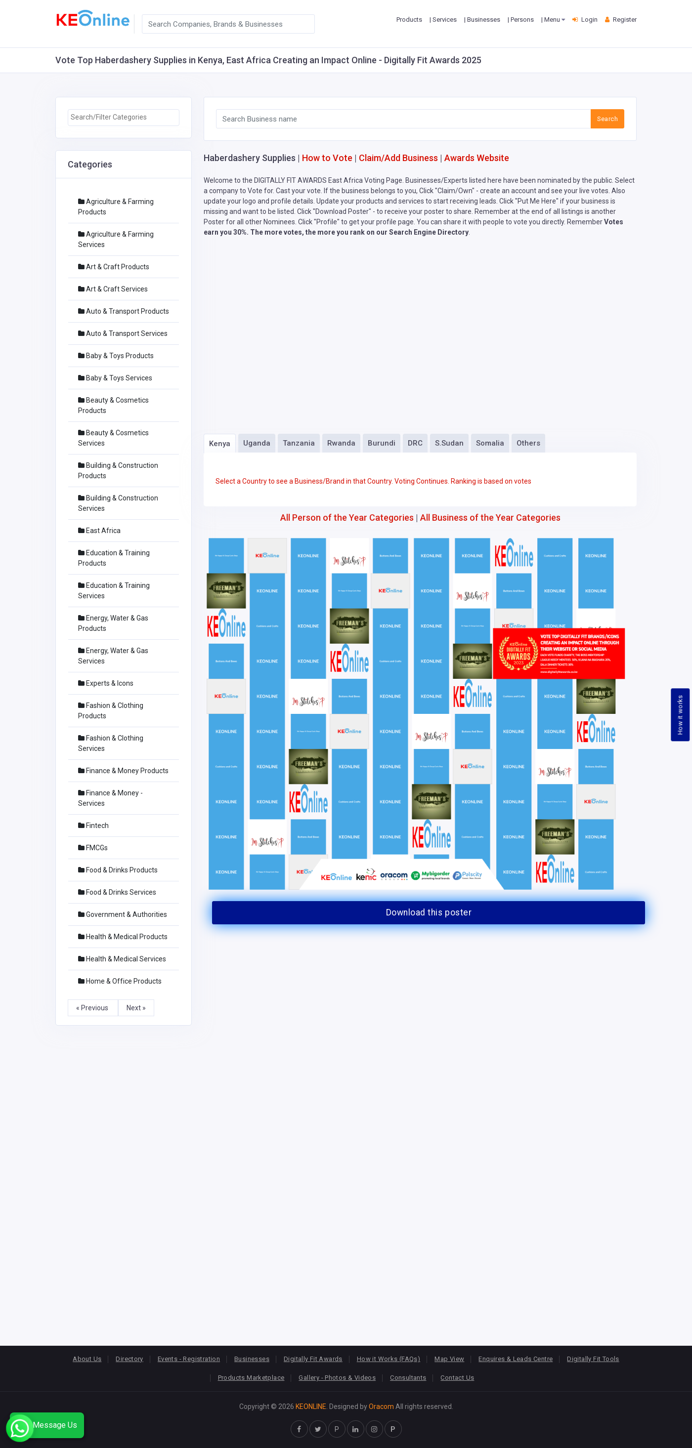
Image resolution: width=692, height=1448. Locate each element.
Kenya (219, 443)
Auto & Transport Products (123, 311)
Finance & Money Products (123, 771)
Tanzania (299, 443)
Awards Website (476, 158)
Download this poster (429, 912)
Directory (129, 1359)
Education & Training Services (114, 590)
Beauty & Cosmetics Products (113, 405)
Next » (136, 1008)
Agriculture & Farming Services (116, 239)
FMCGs (93, 848)
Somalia (490, 443)
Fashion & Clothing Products (110, 711)
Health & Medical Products (123, 937)
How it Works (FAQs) (388, 1359)
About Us (87, 1359)
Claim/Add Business (398, 158)
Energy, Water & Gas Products (113, 623)
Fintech (93, 825)
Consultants (408, 1377)
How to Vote (327, 158)
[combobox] (123, 117)
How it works (680, 715)
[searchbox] (123, 117)
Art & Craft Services (113, 289)
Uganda (256, 443)
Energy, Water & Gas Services (113, 656)
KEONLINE (311, 1406)
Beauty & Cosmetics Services (113, 438)
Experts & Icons (105, 683)
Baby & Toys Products (116, 356)
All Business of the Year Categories (490, 517)
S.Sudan (449, 443)
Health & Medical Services (122, 959)
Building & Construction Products (118, 470)
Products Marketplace (251, 1377)
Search (607, 119)
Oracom (381, 1406)
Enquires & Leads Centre (515, 1359)
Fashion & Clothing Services (110, 743)
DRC (415, 443)
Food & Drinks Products (118, 870)
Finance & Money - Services (110, 798)
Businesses (251, 1359)
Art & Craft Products (113, 267)
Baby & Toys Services (115, 378)
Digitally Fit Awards (313, 1359)
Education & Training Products (114, 558)
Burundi (381, 443)
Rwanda (341, 443)
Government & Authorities (122, 914)
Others (528, 443)
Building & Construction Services (118, 503)
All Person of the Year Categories (347, 517)
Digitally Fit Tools (593, 1359)
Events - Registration (189, 1359)
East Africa (99, 531)
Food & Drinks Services (117, 892)
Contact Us (457, 1377)
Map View (449, 1359)
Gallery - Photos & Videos (337, 1377)
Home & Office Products (120, 981)
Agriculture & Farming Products (116, 207)
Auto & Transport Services (123, 333)
